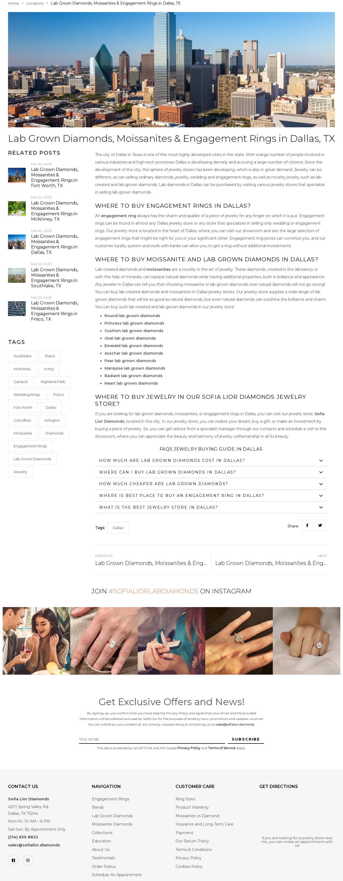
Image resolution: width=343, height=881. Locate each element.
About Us (100, 849)
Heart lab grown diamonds (131, 383)
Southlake (23, 356)
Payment (184, 832)
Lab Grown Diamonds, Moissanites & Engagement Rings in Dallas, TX (54, 244)
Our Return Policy (192, 841)
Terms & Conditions (194, 849)
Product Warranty (192, 807)
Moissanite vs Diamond (197, 815)
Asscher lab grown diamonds (134, 353)
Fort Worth (23, 407)
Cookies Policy (189, 866)
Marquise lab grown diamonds (135, 368)
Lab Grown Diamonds (32, 459)
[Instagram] (28, 860)
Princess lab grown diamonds (134, 323)
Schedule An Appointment (117, 874)
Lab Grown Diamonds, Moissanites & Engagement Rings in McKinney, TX (54, 211)
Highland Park (53, 382)
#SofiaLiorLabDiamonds (153, 591)
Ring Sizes (185, 799)
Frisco (58, 394)
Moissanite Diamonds (112, 824)
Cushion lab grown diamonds (134, 330)
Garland (20, 382)
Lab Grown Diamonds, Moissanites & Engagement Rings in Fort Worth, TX (54, 177)
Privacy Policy (189, 748)
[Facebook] (13, 860)
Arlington (52, 420)
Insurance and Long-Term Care (204, 824)
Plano (50, 356)
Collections (102, 832)
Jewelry (20, 472)
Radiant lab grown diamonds (134, 375)
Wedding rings (27, 394)
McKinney (22, 369)
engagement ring (118, 215)
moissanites (159, 269)
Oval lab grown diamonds (130, 338)
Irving (49, 369)
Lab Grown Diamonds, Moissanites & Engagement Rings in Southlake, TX (54, 277)
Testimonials (103, 858)
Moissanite (23, 433)
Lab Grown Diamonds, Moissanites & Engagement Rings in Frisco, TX (54, 311)
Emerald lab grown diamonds (134, 345)
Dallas (51, 407)
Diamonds (55, 433)
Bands (98, 807)
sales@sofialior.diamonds (235, 724)
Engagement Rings (30, 446)
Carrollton (22, 420)
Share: (293, 526)
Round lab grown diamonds (132, 315)
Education (101, 841)
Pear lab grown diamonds (130, 360)
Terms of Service (222, 748)
